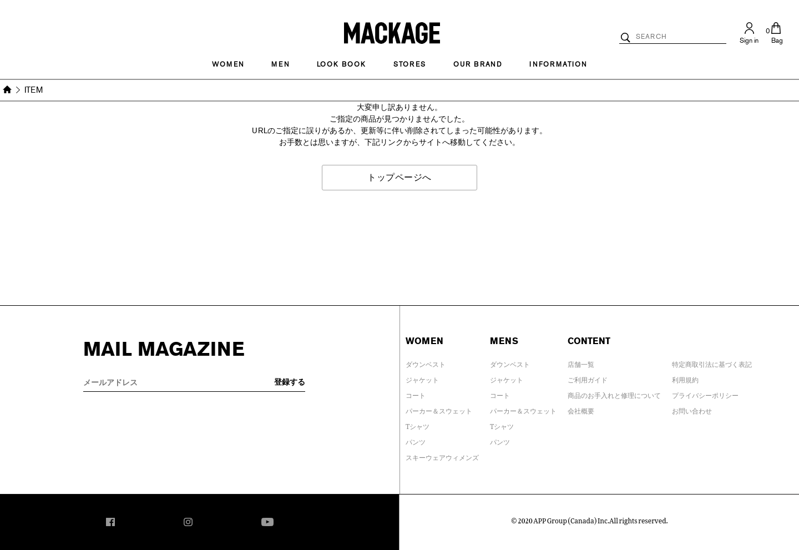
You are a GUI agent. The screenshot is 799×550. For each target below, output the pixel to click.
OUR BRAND (477, 64)
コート (416, 393)
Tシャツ (417, 424)
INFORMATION (558, 64)
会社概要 (581, 409)
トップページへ (399, 177)
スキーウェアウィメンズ (442, 455)
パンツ (416, 440)
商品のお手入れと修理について (614, 393)
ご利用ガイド (588, 378)
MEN (280, 64)
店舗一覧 (581, 362)
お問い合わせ (692, 409)
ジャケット (422, 378)
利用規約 (685, 378)
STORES (409, 64)
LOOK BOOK (341, 64)
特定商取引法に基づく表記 (712, 362)
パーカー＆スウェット (439, 409)
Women (228, 64)
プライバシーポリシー (705, 393)
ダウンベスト (426, 362)
